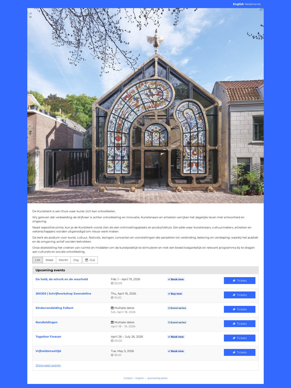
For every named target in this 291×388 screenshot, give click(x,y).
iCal (90, 260)
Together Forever (48, 336)
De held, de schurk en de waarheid (62, 279)
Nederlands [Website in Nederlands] (253, 4)
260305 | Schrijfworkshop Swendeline (63, 293)
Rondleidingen (47, 322)
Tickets (240, 280)
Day (76, 260)
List (37, 260)
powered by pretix (158, 378)
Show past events (48, 365)
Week (49, 260)
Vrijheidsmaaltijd (48, 351)
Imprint (139, 378)
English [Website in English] (238, 4)
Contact (128, 378)
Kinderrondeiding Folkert (54, 308)
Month (63, 260)
